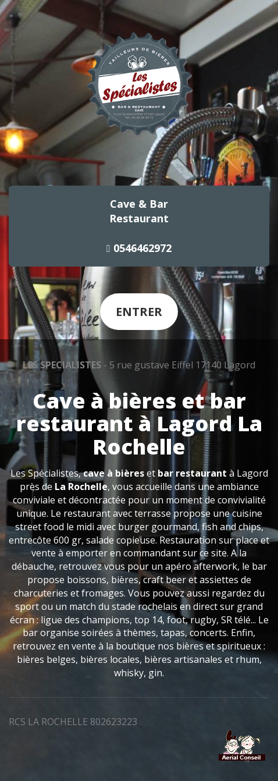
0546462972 (139, 248)
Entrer (139, 312)
